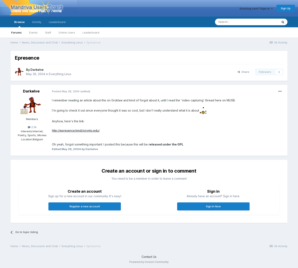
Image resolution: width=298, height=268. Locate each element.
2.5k (32, 127)
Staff (48, 32)
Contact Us (149, 256)
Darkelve (37, 69)
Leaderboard (91, 32)
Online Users (67, 32)
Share (243, 71)
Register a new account (85, 206)
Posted (65, 91)
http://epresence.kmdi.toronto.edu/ (76, 130)
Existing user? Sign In (256, 8)
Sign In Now (213, 206)
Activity (36, 22)
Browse (19, 23)
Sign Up (286, 8)
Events (33, 32)
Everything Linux (60, 74)
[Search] (236, 22)
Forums (16, 32)
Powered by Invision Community (149, 261)
